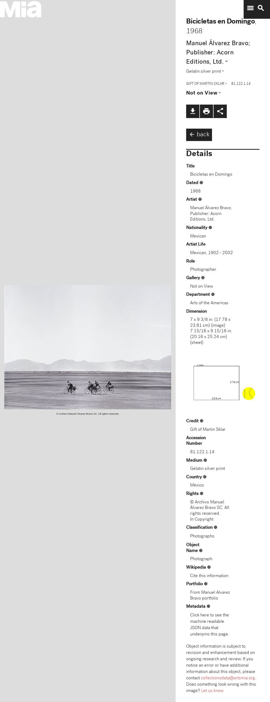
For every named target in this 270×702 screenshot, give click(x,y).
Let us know (212, 691)
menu (250, 8)
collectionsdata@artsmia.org (228, 678)
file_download (193, 111)
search (261, 8)
